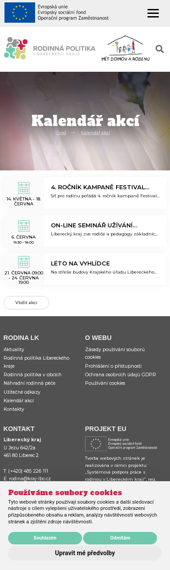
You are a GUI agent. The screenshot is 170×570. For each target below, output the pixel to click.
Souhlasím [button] (44, 538)
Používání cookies (105, 383)
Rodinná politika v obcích (33, 375)
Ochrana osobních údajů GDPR (120, 375)
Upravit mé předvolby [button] (85, 553)
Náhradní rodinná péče (29, 383)
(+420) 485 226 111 (28, 471)
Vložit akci (26, 302)
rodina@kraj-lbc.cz (30, 479)
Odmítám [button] (120, 538)
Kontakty (14, 409)
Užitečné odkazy (22, 392)
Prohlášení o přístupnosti (113, 366)
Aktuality (14, 349)
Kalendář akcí (95, 132)
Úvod (60, 132)
